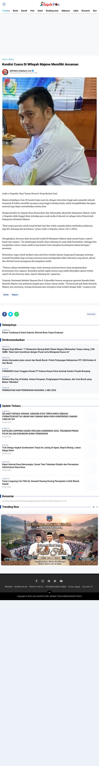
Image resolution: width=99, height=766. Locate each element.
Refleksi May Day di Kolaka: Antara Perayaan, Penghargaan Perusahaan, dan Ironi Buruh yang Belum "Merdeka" (47, 380)
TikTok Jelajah (74, 587)
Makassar (66, 11)
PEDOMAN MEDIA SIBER (55, 587)
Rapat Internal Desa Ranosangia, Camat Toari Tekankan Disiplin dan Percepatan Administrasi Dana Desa (40, 465)
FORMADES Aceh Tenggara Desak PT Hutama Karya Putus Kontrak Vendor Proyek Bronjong (46, 371)
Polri (32, 11)
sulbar (75, 11)
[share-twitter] (10, 314)
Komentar (91, 314)
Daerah (24, 11)
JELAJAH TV (87, 587)
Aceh (6, 445)
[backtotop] (49, 593)
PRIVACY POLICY (36, 587)
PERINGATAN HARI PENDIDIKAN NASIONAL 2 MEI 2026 (29, 390)
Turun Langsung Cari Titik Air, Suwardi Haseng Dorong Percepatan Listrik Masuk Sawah (40, 482)
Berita (15, 11)
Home (4, 59)
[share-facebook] (4, 314)
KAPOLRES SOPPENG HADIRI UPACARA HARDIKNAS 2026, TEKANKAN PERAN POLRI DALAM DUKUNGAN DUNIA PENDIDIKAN (40, 432)
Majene (15, 295)
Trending (6, 11)
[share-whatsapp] (16, 314)
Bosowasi (86, 11)
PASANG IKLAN (20, 587)
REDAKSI (8, 587)
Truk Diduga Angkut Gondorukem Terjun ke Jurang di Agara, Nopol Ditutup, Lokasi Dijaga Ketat (41, 449)
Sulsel (40, 11)
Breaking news (52, 11)
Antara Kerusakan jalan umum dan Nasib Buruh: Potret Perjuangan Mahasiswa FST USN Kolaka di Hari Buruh (49, 361)
